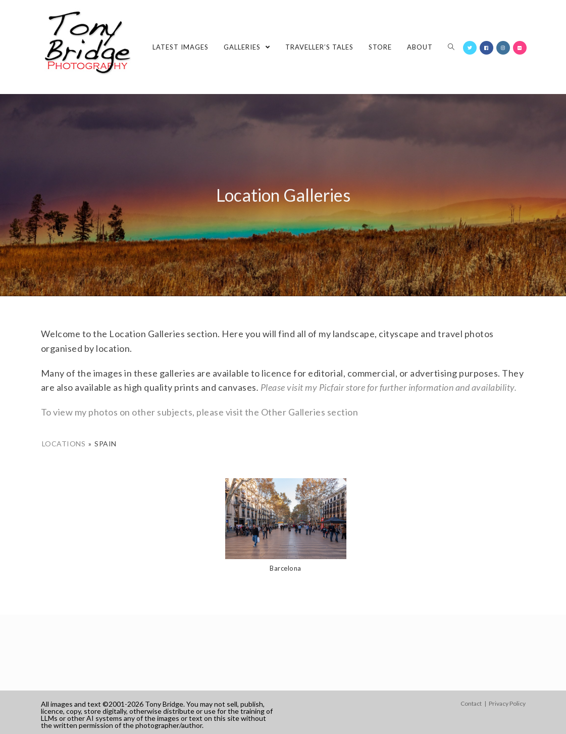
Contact (471, 703)
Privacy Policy (507, 703)
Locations (64, 443)
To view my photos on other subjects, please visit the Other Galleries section (199, 412)
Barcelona (285, 568)
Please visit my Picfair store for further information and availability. (389, 387)
